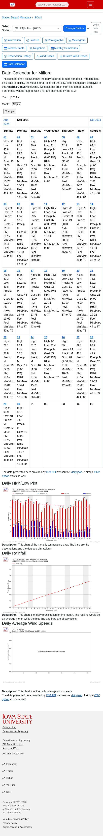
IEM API (51, 472)
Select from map (96, 28)
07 (91, 137)
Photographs (54, 40)
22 (4, 337)
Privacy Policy (9, 823)
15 (4, 270)
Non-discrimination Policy (15, 819)
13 (77, 204)
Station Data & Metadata (16, 17)
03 (32, 137)
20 (77, 270)
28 (91, 337)
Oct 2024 (95, 119)
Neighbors (37, 48)
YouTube (8, 785)
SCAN (38, 17)
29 (4, 404)
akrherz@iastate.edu (13, 753)
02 (18, 137)
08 (4, 204)
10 (32, 204)
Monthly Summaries (64, 48)
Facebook (9, 764)
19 (63, 270)
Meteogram (77, 40)
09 (18, 204)
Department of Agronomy (15, 731)
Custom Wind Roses (73, 56)
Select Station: (6, 28)
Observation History (17, 56)
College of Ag (9, 727)
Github (7, 778)
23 (18, 337)
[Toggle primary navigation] (90, 4)
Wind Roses (45, 56)
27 (77, 337)
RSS (6, 792)
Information (12, 40)
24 (32, 337)
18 (45, 270)
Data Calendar (14, 64)
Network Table (14, 48)
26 (63, 337)
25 (45, 337)
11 (45, 204)
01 (4, 137)
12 (63, 204)
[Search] (52, 4)
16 (18, 270)
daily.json (76, 472)
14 (91, 204)
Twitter (7, 771)
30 (18, 404)
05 (63, 137)
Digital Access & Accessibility (17, 827)
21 (91, 270)
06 (77, 137)
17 (32, 270)
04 (45, 137)
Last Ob (32, 40)
